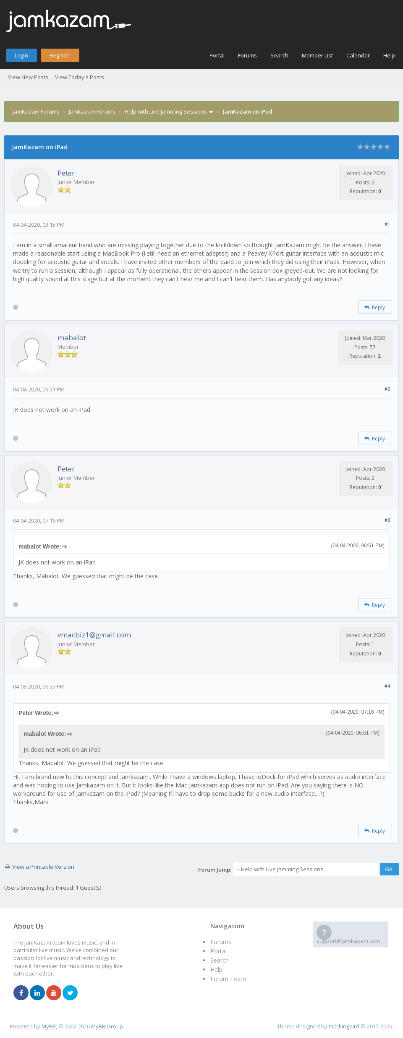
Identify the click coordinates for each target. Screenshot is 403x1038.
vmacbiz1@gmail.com (94, 634)
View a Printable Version (43, 866)
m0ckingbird (344, 1026)
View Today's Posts (79, 77)
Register (60, 55)
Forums (247, 55)
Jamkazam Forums (92, 111)
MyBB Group (107, 1026)
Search (279, 55)
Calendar (358, 55)
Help (389, 55)
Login (21, 55)
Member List (317, 55)
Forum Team (228, 979)
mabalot (72, 337)
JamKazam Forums (36, 111)
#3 (387, 520)
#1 (387, 224)
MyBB (49, 1026)
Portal (217, 55)
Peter (66, 173)
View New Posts (28, 77)
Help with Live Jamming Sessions (166, 111)
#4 (387, 686)
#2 (387, 389)
